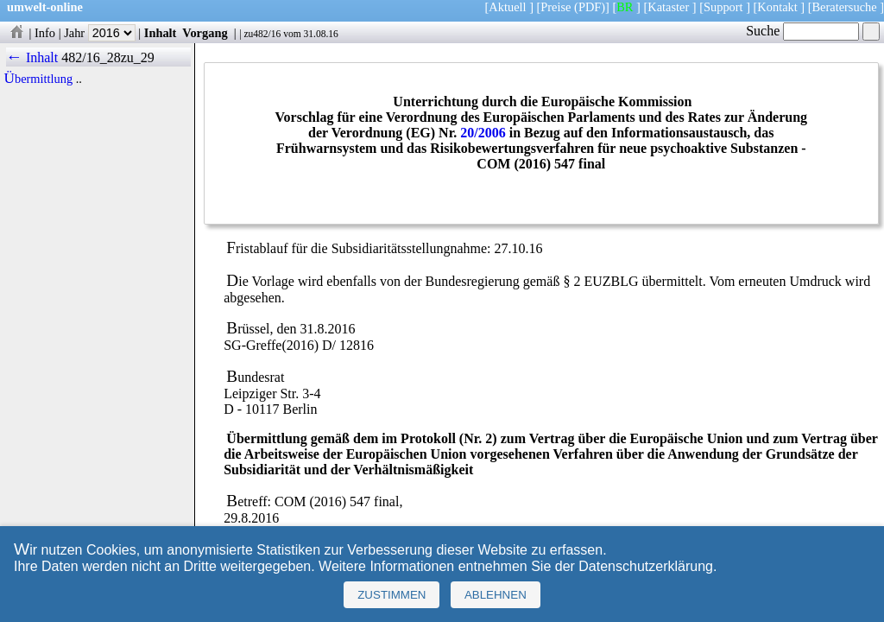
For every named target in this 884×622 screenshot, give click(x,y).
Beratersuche (844, 7)
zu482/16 (262, 34)
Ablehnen (495, 594)
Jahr (100, 33)
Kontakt (777, 7)
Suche (802, 30)
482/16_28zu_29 (108, 57)
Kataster (668, 7)
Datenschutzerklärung (645, 566)
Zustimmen (391, 594)
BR (624, 7)
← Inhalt (32, 57)
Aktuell (507, 7)
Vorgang (205, 33)
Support (723, 7)
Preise (555, 7)
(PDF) (589, 7)
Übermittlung (38, 79)
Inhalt (160, 33)
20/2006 (482, 132)
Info (45, 33)
